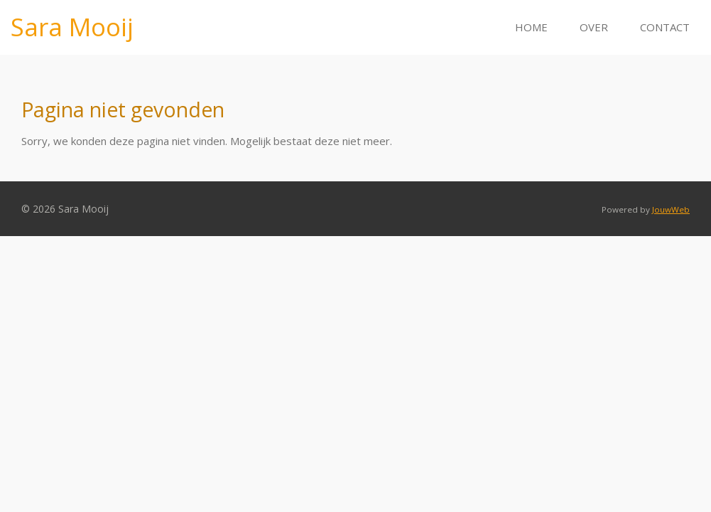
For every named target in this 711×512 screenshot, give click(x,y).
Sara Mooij (72, 26)
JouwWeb (671, 209)
